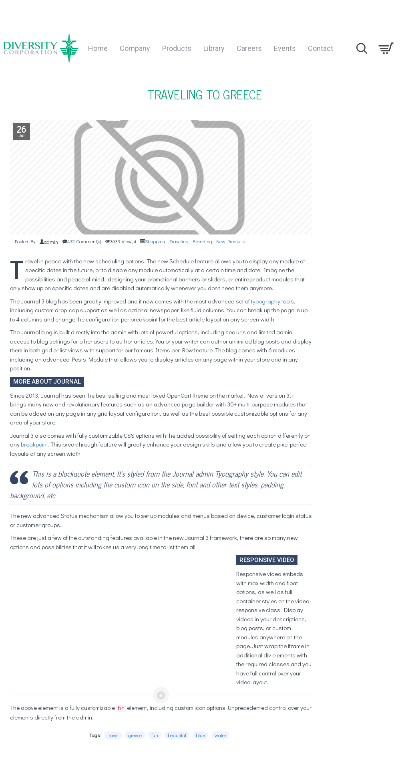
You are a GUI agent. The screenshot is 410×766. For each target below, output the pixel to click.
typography (265, 301)
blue (200, 735)
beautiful (177, 735)
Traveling (179, 241)
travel (113, 735)
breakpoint (34, 444)
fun (154, 735)
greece (135, 735)
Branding (202, 241)
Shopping (155, 241)
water (220, 735)
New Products (230, 241)
